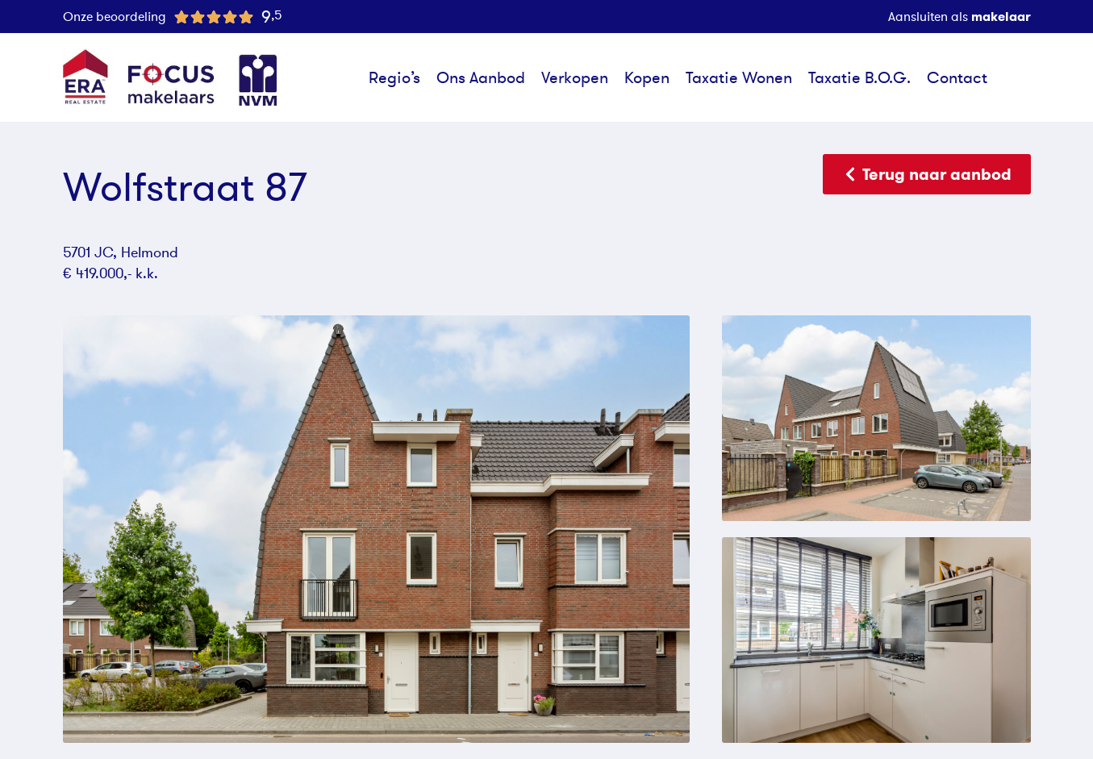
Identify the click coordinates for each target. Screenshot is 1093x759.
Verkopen (574, 77)
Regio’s (394, 77)
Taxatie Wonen (739, 77)
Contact (957, 77)
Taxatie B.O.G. (859, 77)
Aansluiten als (959, 16)
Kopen (647, 77)
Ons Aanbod (480, 77)
